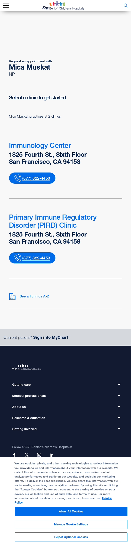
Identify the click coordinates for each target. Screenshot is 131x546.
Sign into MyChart (50, 337)
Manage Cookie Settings (71, 526)
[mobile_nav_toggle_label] (6, 5)
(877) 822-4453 (36, 178)
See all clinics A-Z (29, 296)
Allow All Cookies (71, 514)
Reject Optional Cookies (71, 539)
